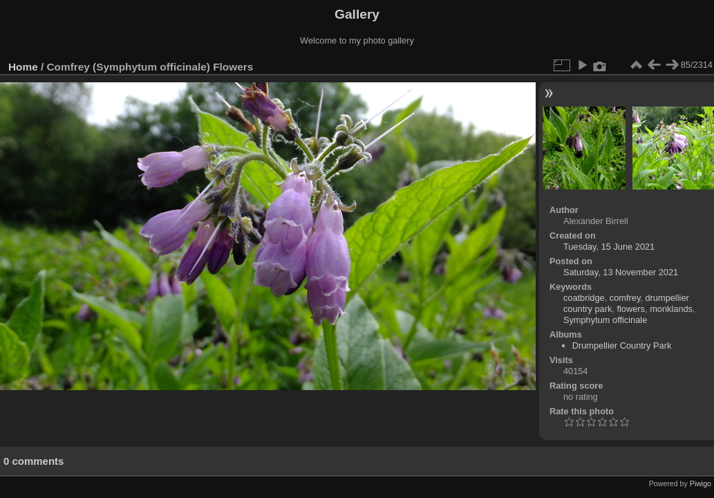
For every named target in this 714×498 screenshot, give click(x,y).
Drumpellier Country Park (622, 345)
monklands (671, 309)
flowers (631, 309)
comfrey (625, 298)
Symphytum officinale (605, 320)
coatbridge (584, 298)
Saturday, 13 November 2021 (620, 272)
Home (23, 67)
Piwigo (700, 483)
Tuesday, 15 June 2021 (609, 246)
